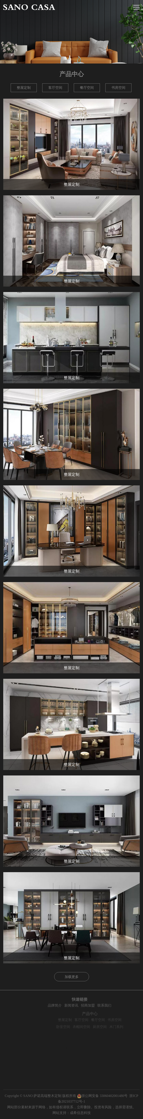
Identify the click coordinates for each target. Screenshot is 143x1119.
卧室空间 (72, 1027)
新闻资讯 (80, 1005)
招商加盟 (97, 1005)
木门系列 (125, 1027)
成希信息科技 (80, 1113)
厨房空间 (108, 1027)
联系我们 (113, 1005)
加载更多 (72, 977)
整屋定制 (24, 87)
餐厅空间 (87, 87)
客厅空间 (55, 87)
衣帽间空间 (90, 1027)
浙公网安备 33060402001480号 (102, 1096)
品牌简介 (64, 1005)
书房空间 (118, 87)
